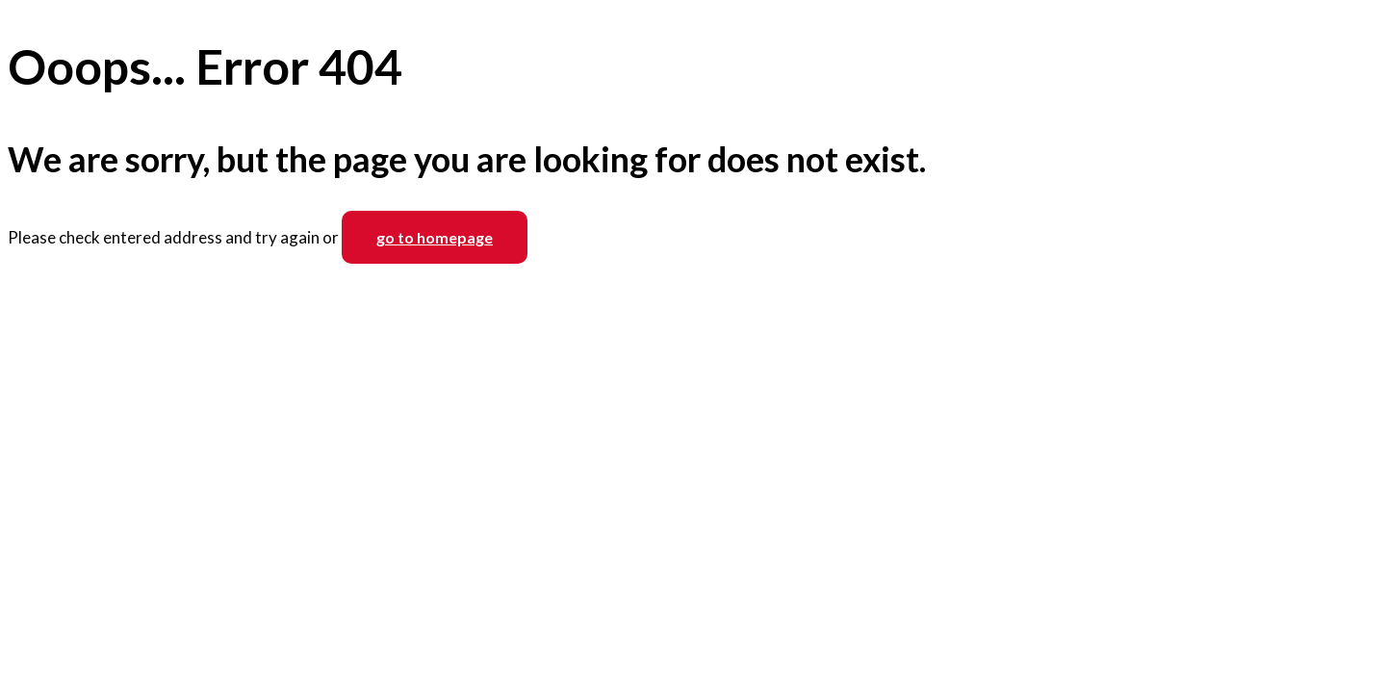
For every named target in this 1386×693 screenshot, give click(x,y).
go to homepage (434, 237)
